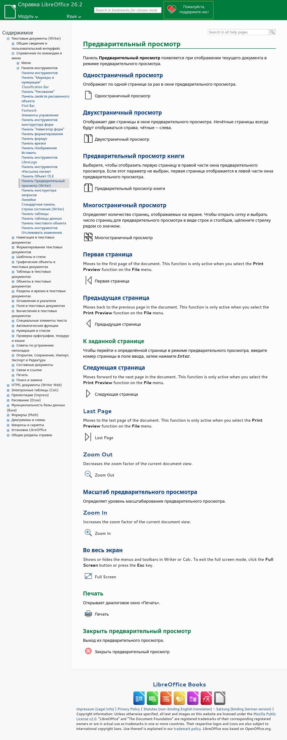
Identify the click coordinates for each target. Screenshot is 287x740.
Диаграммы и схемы (28, 419)
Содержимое (17, 32)
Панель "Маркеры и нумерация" (38, 80)
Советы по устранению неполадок (33, 348)
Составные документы (34, 364)
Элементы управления (40, 115)
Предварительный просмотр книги (133, 156)
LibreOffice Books (179, 684)
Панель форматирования (42, 134)
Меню (26, 62)
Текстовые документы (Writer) (36, 38)
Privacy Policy (128, 708)
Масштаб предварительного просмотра (140, 492)
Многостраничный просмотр (124, 205)
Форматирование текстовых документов (37, 250)
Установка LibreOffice (28, 429)
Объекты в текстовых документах (31, 284)
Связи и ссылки (29, 370)
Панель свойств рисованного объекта (45, 98)
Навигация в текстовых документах (33, 240)
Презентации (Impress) (30, 395)
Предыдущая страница (116, 298)
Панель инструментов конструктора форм (39, 122)
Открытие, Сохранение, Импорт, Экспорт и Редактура (41, 358)
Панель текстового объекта (44, 223)
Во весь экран (103, 550)
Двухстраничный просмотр (122, 112)
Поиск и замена (29, 380)
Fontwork (29, 110)
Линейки (29, 199)
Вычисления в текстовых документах (34, 313)
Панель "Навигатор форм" (43, 129)
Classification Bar (35, 87)
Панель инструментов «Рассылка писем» (39, 169)
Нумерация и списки (33, 330)
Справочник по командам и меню (37, 56)
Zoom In (95, 512)
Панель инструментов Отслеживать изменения (42, 230)
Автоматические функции (37, 325)
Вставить (29, 152)
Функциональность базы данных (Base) (36, 408)
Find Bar (28, 105)
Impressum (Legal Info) (95, 708)
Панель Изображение (39, 148)
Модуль (26, 16)
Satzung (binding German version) (244, 708)
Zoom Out (98, 454)
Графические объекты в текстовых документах (33, 264)
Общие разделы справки (31, 435)
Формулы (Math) (24, 415)
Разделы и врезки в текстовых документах (39, 293)
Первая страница (107, 254)
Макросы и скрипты (27, 425)
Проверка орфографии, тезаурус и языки (40, 338)
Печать (22, 374)
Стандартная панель (38, 204)
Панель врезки (34, 143)
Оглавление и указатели (36, 300)
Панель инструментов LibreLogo (39, 159)
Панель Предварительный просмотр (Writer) (43, 183)
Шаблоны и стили (31, 256)
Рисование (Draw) (26, 400)
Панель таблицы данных (42, 218)
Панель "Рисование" (38, 91)
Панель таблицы (35, 213)
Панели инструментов (39, 68)
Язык (72, 16)
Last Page (97, 411)
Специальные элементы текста (41, 320)
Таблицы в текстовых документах (31, 274)
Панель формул (34, 138)
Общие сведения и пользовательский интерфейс (36, 46)
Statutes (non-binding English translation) (177, 708)
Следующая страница (114, 367)
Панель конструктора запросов (39, 192)
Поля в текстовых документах (40, 305)
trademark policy (187, 728)
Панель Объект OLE (38, 176)
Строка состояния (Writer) (43, 209)
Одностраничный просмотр (123, 75)
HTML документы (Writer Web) (36, 385)
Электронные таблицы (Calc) (35, 390)
